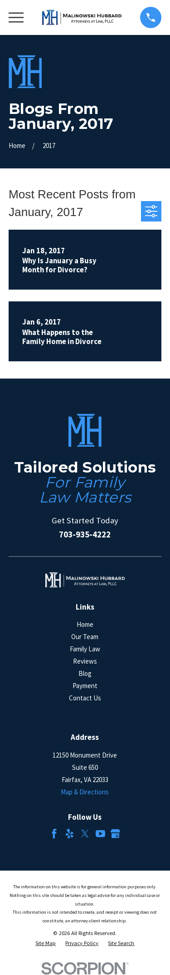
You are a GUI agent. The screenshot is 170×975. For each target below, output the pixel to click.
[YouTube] (100, 833)
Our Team (84, 636)
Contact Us (85, 698)
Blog (85, 673)
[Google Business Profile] (115, 833)
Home (85, 624)
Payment (85, 685)
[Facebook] (54, 833)
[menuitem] (45, 943)
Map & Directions (85, 792)
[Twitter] (85, 833)
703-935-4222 (85, 534)
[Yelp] (69, 833)
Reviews (85, 661)
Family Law (85, 649)
